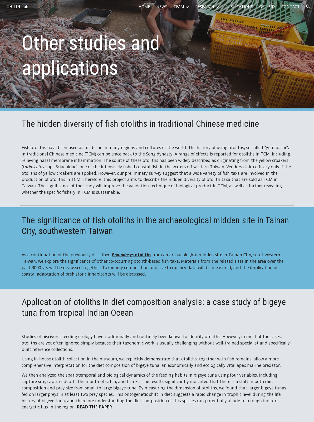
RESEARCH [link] (204, 6)
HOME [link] (144, 6)
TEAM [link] (178, 6)
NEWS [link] (161, 6)
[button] (308, 6)
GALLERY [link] (267, 6)
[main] (110, 55)
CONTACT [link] (290, 6)
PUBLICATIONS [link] (239, 6)
